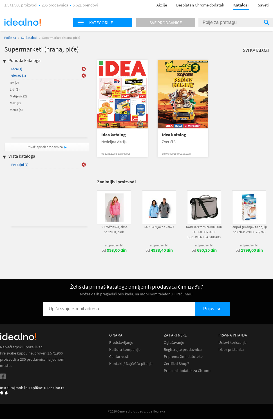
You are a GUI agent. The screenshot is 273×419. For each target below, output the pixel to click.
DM (14, 83)
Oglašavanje (174, 342)
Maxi (15, 103)
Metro (16, 110)
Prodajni (19, 164)
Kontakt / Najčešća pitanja (131, 363)
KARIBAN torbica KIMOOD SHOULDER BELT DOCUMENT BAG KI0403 (204, 232)
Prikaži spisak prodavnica (45, 147)
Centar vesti (119, 356)
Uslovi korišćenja (232, 342)
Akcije (161, 5)
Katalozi (241, 5)
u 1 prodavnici (114, 245)
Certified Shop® (176, 363)
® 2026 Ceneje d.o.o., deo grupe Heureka (136, 411)
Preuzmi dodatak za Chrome (187, 370)
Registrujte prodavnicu (183, 349)
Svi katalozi (29, 37)
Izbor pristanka (231, 349)
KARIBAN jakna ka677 (159, 227)
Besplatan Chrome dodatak (200, 5)
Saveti (263, 5)
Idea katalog (113, 134)
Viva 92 (18, 75)
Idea (16, 69)
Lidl (15, 89)
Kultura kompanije (124, 349)
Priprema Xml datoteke (183, 356)
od (114, 250)
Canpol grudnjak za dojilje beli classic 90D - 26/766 (249, 229)
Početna (10, 37)
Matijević (18, 96)
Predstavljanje (121, 342)
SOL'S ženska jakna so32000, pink (114, 229)
